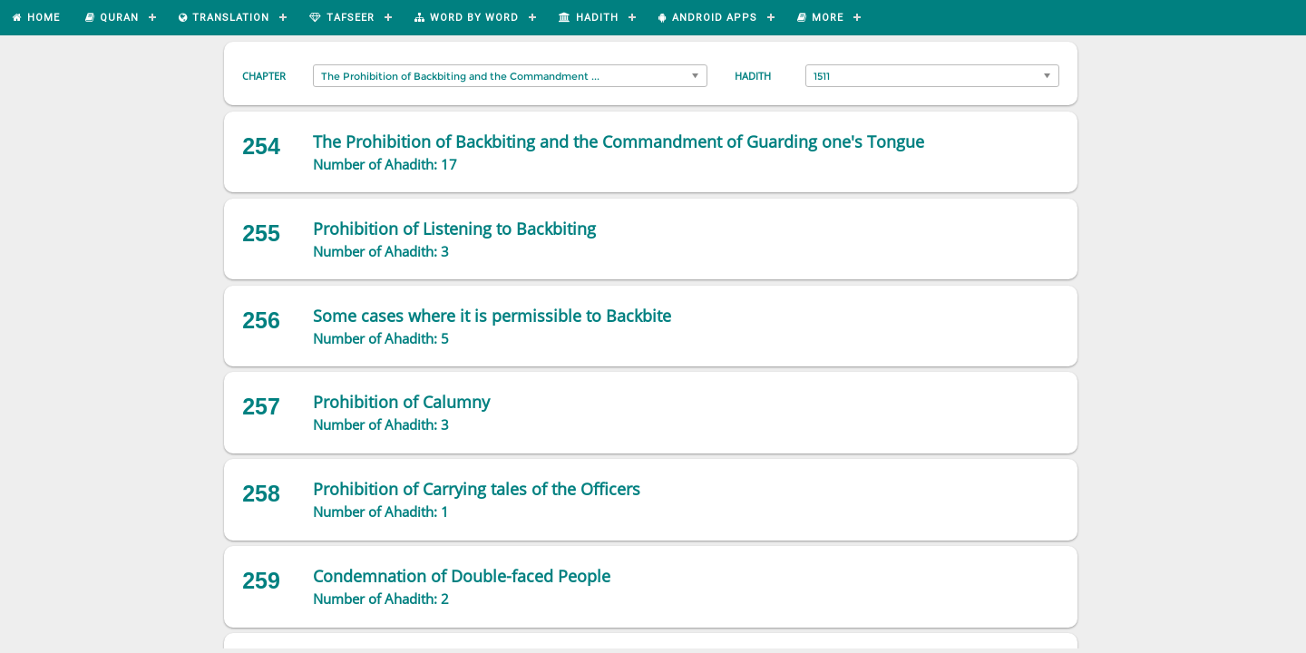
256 (261, 320)
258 (261, 493)
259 (261, 580)
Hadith (753, 76)
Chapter (264, 76)
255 (261, 233)
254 (261, 146)
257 (261, 406)
